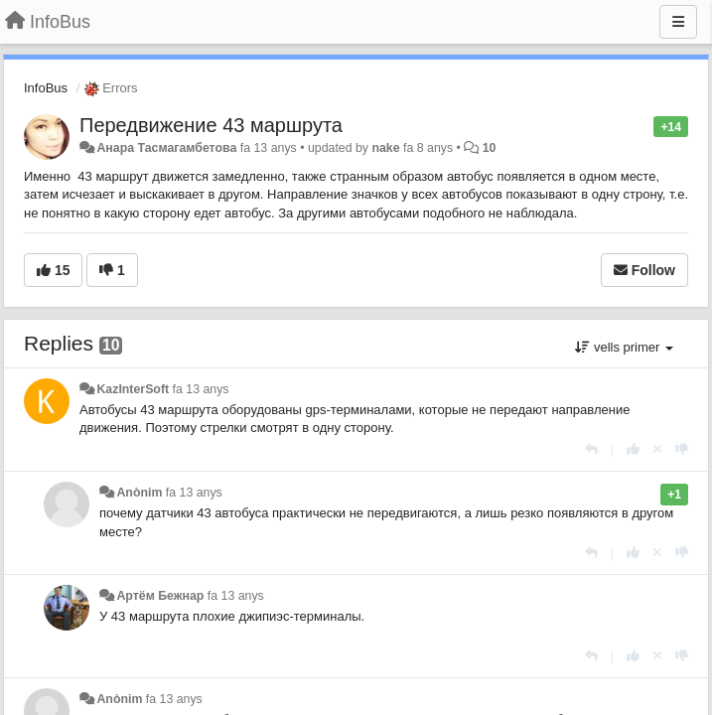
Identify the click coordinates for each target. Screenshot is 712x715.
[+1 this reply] (633, 449)
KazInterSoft (132, 389)
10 (490, 148)
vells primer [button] (624, 347)
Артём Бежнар (160, 596)
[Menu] (678, 22)
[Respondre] (591, 449)
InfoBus (46, 87)
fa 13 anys (201, 389)
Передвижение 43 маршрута (211, 125)
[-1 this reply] (681, 449)
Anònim (139, 493)
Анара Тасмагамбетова (166, 148)
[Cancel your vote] (657, 449)
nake (385, 148)
